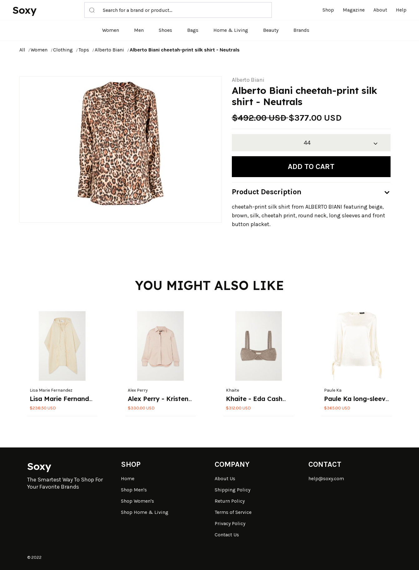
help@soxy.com (326, 478)
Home (127, 478)
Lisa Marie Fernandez (51, 390)
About (380, 10)
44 (307, 142)
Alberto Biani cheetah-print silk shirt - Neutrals (185, 50)
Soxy (24, 10)
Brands (301, 30)
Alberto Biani (109, 50)
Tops (83, 50)
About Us (225, 478)
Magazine (354, 10)
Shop (328, 10)
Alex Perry (138, 390)
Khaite (232, 390)
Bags (192, 30)
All (22, 50)
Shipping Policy (232, 490)
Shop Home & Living (144, 512)
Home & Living (230, 30)
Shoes (165, 30)
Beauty (270, 30)
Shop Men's (134, 490)
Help (401, 10)
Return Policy (230, 501)
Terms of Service (233, 512)
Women (110, 30)
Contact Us (227, 535)
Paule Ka (333, 390)
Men (139, 30)
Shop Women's (137, 501)
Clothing (63, 50)
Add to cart (311, 166)
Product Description (267, 191)
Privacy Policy (230, 523)
